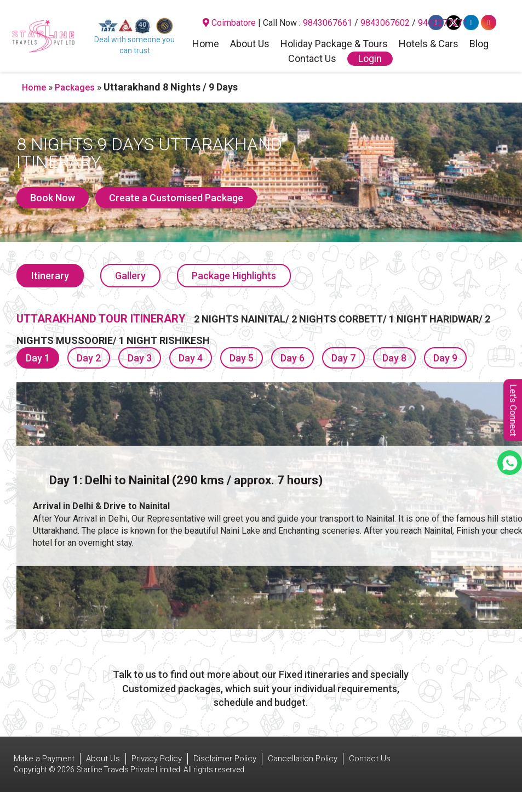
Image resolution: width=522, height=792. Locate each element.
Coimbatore (229, 23)
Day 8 (394, 358)
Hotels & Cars (428, 44)
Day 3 (140, 358)
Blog (479, 44)
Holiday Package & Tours (334, 44)
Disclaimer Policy (224, 758)
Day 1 (38, 358)
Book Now (52, 197)
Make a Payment (44, 758)
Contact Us (312, 59)
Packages (75, 87)
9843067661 (327, 23)
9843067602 (385, 23)
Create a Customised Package (176, 197)
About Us (249, 44)
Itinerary (50, 275)
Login (370, 58)
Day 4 (191, 358)
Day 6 (292, 358)
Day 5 (242, 358)
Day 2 (89, 358)
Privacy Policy (156, 758)
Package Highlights (234, 275)
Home (205, 44)
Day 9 (445, 358)
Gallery (130, 275)
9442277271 (442, 23)
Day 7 (343, 358)
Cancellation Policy (302, 758)
